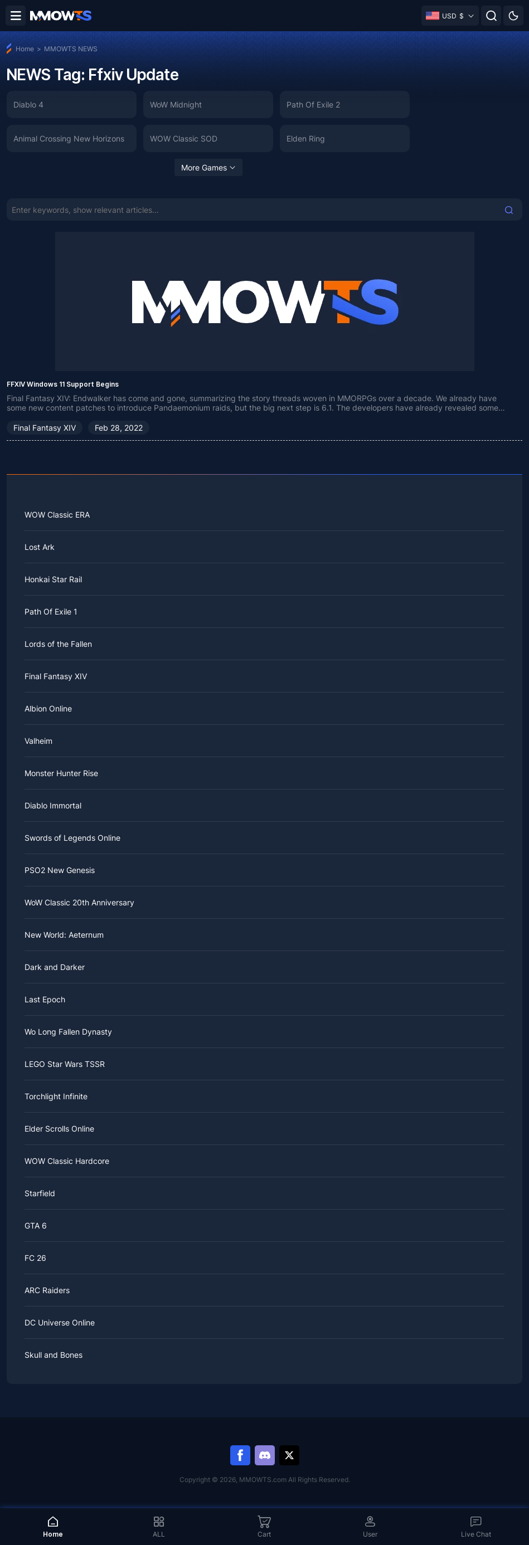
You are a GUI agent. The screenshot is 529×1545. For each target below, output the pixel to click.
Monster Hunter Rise (61, 773)
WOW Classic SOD (183, 138)
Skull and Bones (53, 1354)
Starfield (40, 1193)
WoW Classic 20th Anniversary (79, 902)
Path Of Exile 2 (313, 104)
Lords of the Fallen (58, 644)
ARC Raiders (47, 1290)
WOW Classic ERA (57, 514)
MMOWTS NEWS (71, 49)
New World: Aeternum (64, 934)
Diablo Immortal (53, 805)
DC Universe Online (60, 1322)
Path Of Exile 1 (51, 611)
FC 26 (35, 1258)
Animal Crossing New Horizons (68, 138)
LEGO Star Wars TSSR (65, 1064)
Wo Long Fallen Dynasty (68, 1031)
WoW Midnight (176, 104)
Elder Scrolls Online (59, 1128)
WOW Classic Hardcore (67, 1161)
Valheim (38, 740)
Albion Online (48, 708)
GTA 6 (36, 1225)
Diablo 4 (28, 104)
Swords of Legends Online (72, 837)
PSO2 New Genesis (60, 870)
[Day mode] (513, 16)
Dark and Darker (55, 967)
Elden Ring (306, 138)
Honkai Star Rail (53, 579)
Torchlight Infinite (56, 1096)
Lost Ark (40, 547)
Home (25, 49)
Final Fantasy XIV (44, 427)
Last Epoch (45, 999)
